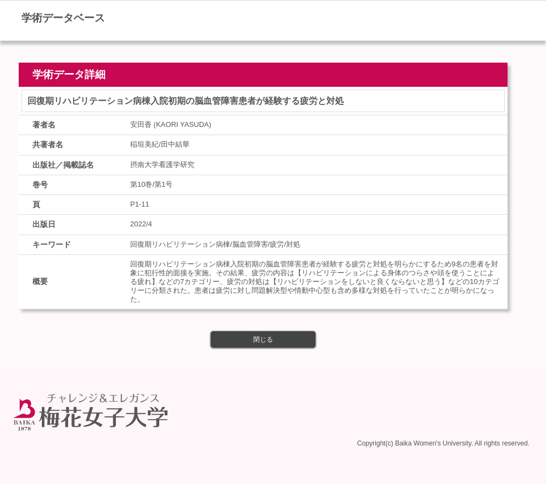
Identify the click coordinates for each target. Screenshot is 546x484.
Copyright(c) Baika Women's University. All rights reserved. (443, 441)
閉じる (263, 339)
